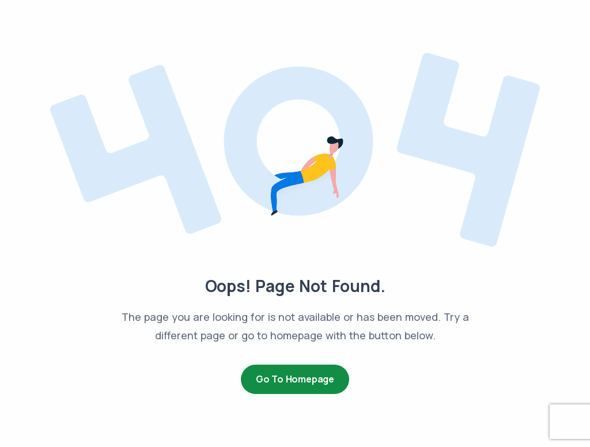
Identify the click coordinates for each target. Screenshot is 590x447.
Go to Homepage (295, 379)
